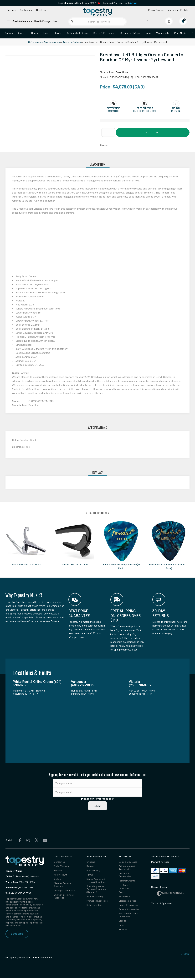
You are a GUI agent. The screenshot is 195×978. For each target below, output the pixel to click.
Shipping (91, 861)
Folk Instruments (127, 880)
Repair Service (156, 9)
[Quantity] (108, 132)
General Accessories (129, 909)
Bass (45, 32)
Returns (90, 866)
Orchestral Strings (130, 32)
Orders (57, 878)
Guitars (9, 32)
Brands (122, 920)
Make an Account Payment (62, 885)
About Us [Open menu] (41, 9)
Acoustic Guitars (72, 41)
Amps (21, 32)
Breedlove (122, 72)
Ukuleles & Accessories (125, 875)
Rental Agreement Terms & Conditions (96, 880)
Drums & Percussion (104, 32)
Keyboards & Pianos (77, 32)
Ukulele (57, 32)
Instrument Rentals (178, 9)
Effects (34, 32)
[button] (113, 108)
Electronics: (19, 446)
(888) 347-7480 (31, 876)
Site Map (185, 953)
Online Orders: (13, 876)
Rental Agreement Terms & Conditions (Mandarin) (96, 889)
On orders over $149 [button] (144, 111)
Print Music (180, 32)
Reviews (123, 929)
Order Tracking (61, 866)
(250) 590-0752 (18, 893)
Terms (90, 874)
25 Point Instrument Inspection (64, 896)
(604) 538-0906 (20, 882)
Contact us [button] (26, 9)
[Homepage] (97, 11)
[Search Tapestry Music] (97, 21)
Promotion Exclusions (97, 900)
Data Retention (94, 905)
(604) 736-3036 (19, 887)
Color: (16, 439)
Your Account (60, 874)
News (56, 21)
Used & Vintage (42, 21)
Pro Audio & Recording (124, 886)
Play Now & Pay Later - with (119, 3)
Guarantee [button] (113, 111)
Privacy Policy (93, 870)
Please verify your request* (97, 798)
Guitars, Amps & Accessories (44, 41)
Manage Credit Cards (64, 890)
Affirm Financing (95, 896)
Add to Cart (152, 132)
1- (22, 876)
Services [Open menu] (11, 9)
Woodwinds (162, 32)
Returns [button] (176, 111)
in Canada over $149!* (77, 3)
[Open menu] (8, 21)
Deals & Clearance (22, 21)
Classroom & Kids (127, 900)
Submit (97, 805)
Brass (148, 32)
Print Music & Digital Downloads (129, 915)
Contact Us (17, 933)
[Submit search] (72, 21)
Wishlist (58, 870)
